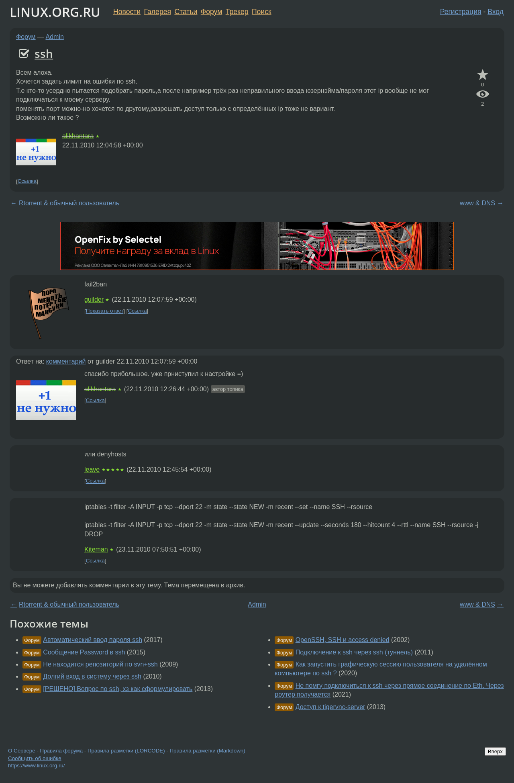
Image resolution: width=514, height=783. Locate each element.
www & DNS (477, 203)
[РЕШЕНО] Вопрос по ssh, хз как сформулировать (117, 688)
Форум (211, 12)
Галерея (157, 12)
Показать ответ (105, 311)
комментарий (66, 361)
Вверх (495, 751)
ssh (44, 53)
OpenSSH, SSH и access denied (343, 639)
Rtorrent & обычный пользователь (69, 203)
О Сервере (21, 751)
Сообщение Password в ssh (84, 652)
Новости (127, 12)
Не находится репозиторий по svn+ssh (100, 664)
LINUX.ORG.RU (55, 11)
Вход (495, 12)
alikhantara (78, 136)
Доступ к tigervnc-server (330, 706)
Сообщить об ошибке (34, 758)
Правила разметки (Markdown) (207, 751)
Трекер (237, 12)
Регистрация (460, 12)
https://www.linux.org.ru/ (36, 766)
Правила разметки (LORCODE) (126, 751)
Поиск (261, 12)
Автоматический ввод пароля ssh (92, 639)
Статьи (185, 12)
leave (92, 469)
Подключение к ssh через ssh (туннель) (354, 652)
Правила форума (61, 751)
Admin (55, 36)
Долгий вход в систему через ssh (92, 676)
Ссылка (27, 181)
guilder (94, 299)
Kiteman (96, 549)
